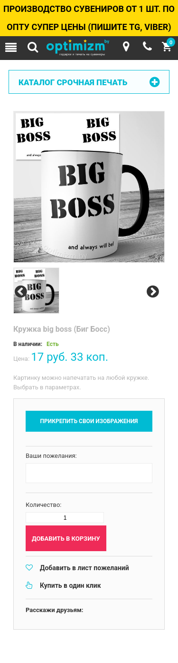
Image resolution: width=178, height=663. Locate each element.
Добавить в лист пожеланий (84, 568)
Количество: (44, 504)
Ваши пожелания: (51, 455)
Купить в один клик (70, 585)
